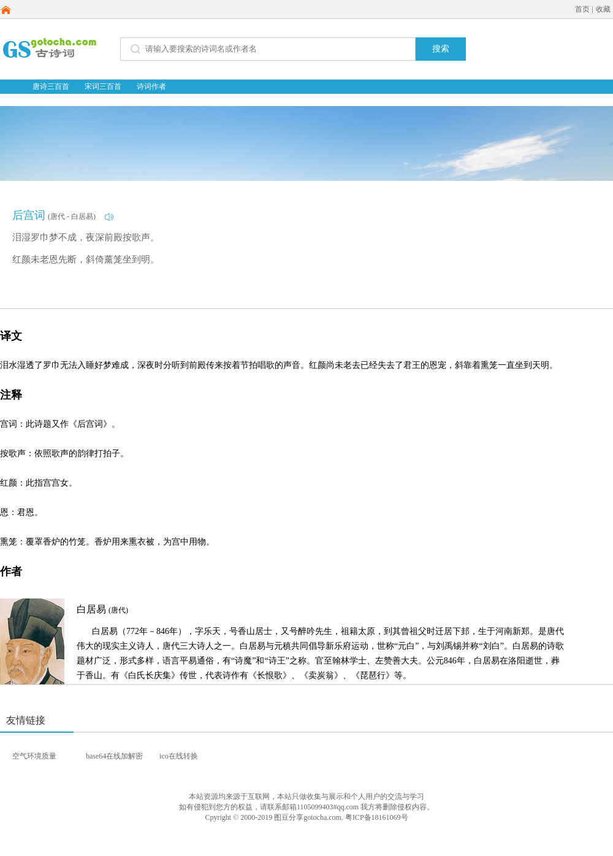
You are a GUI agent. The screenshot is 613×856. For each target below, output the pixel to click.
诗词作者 (151, 86)
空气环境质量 (34, 756)
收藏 (603, 9)
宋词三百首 (103, 86)
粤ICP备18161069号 (376, 817)
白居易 (102, 609)
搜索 (440, 48)
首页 (582, 9)
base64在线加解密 (114, 756)
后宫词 (28, 215)
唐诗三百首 (50, 86)
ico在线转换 (178, 756)
